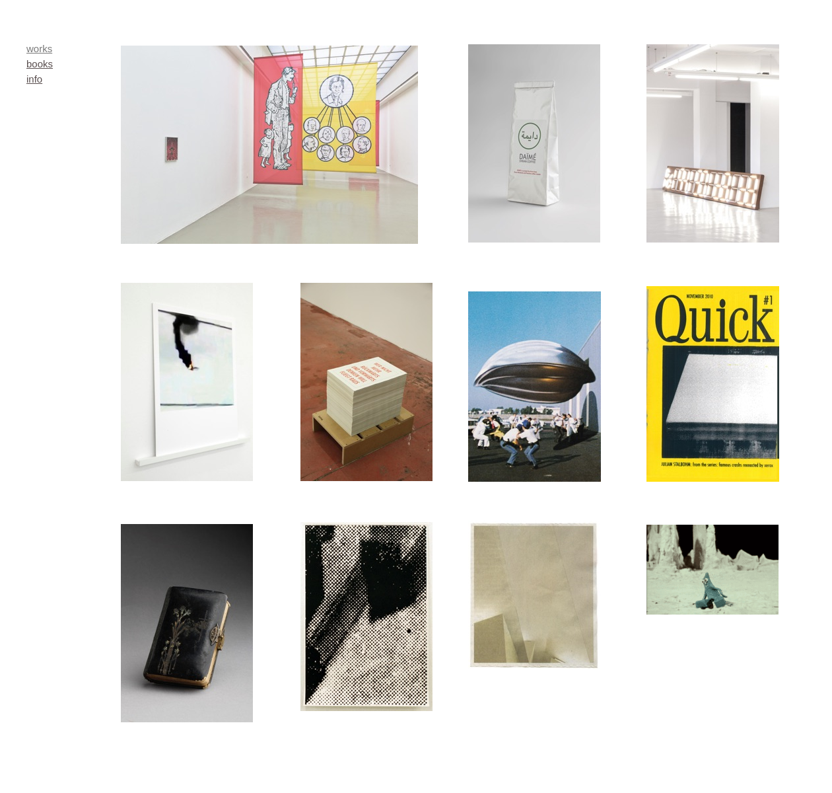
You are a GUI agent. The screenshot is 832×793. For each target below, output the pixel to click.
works (39, 48)
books (39, 63)
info (34, 79)
